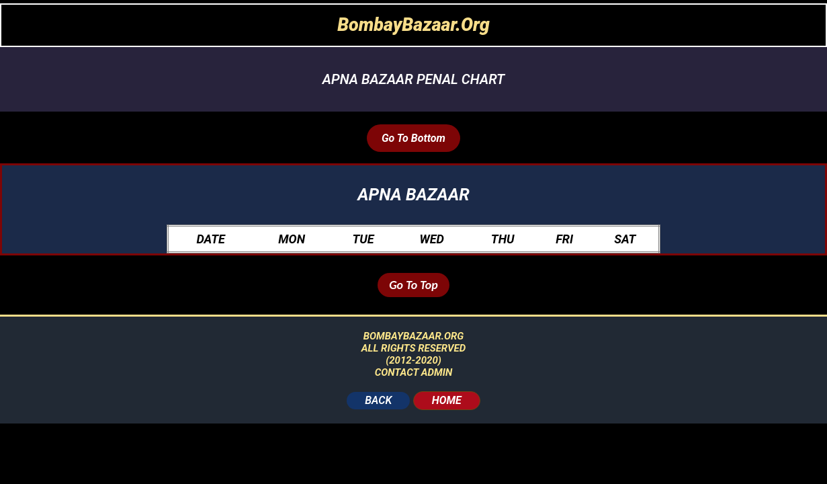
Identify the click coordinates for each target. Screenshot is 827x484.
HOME (447, 400)
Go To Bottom (413, 138)
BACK (378, 400)
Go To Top (413, 285)
